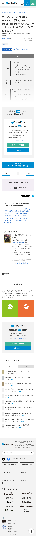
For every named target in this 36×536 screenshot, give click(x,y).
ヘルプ (9, 518)
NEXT (30, 174)
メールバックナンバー (18, 140)
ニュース (6, 472)
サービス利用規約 (12, 531)
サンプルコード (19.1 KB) (20, 49)
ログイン (17, 150)
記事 (23, 472)
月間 (26, 367)
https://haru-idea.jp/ (18, 242)
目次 (24, 56)
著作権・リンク (12, 521)
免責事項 (10, 526)
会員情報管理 (11, 523)
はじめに (17, 62)
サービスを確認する (22, 74)
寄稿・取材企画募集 (10, 464)
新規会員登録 (17, 145)
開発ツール (5, 44)
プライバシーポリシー (13, 534)
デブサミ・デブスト (8, 482)
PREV (5, 174)
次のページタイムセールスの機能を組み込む (18, 165)
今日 (10, 367)
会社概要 (10, 529)
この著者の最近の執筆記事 (20, 263)
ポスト (25, 196)
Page (7, 68)
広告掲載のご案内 (27, 464)
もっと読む (7, 222)
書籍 (23, 481)
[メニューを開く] (3, 3)
